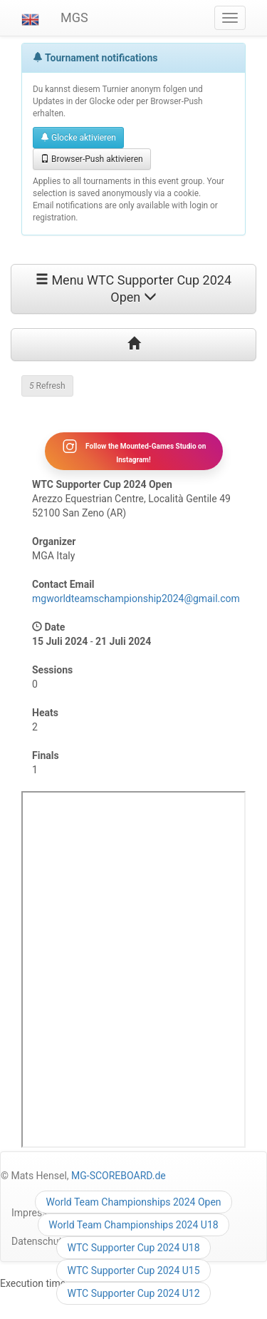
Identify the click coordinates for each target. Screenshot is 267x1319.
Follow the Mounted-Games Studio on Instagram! (133, 451)
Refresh (47, 386)
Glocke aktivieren (78, 138)
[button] (30, 18)
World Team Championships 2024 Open (133, 1202)
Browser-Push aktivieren (92, 159)
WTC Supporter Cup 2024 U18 (133, 1247)
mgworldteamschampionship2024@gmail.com (136, 598)
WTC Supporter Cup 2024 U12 (133, 1293)
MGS (74, 17)
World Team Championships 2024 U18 (133, 1225)
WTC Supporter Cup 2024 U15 (133, 1270)
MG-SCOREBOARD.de (118, 1175)
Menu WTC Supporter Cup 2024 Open (133, 289)
